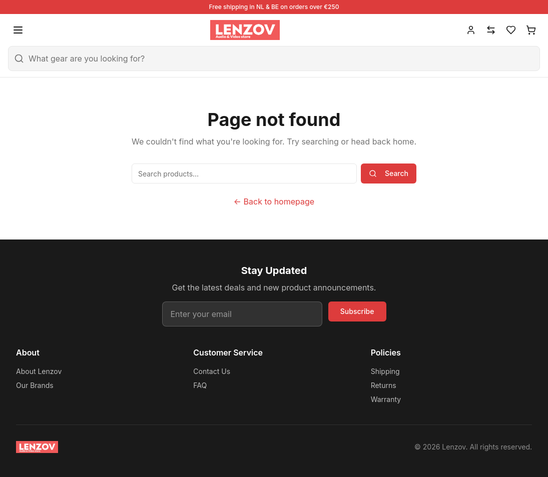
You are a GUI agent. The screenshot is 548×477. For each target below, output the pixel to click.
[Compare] (491, 30)
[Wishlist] (511, 30)
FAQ (200, 385)
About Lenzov (39, 371)
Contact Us (211, 371)
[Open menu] (18, 30)
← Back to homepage (274, 201)
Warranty (386, 399)
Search (388, 173)
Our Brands (35, 385)
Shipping (385, 371)
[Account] (471, 30)
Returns (383, 385)
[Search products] (244, 174)
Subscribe (357, 311)
